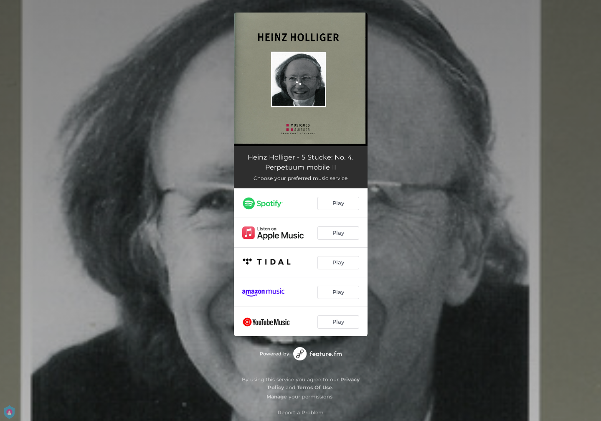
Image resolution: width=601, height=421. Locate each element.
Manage (276, 396)
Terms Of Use (314, 387)
